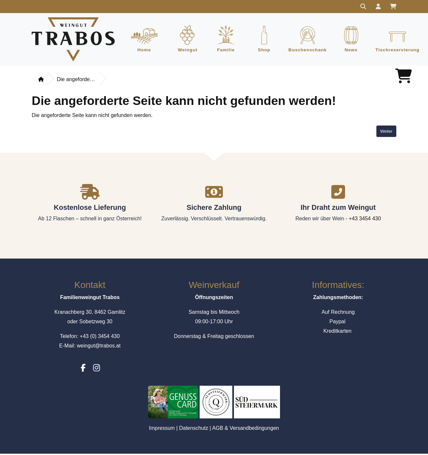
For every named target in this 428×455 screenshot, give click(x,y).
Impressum (162, 429)
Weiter (386, 132)
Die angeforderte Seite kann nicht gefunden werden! (76, 80)
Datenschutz (193, 429)
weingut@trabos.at (99, 346)
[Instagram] (96, 369)
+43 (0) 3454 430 (100, 337)
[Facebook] (83, 369)
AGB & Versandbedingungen (245, 429)
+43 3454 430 (365, 219)
